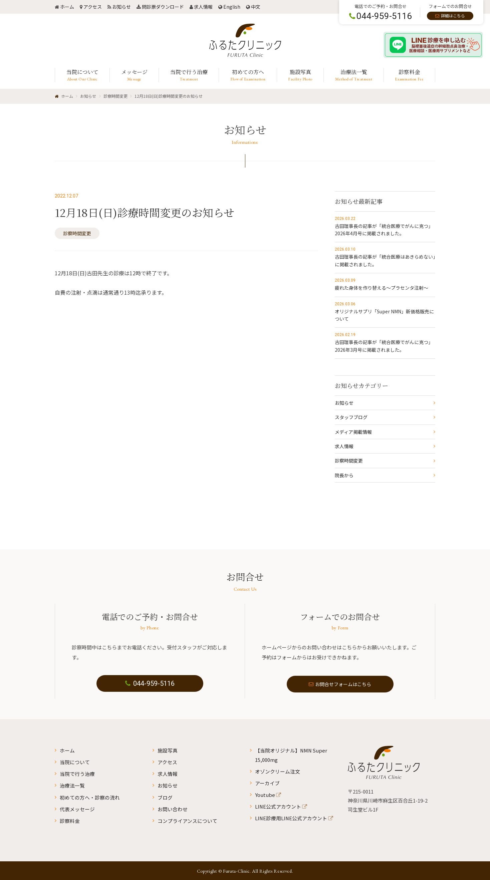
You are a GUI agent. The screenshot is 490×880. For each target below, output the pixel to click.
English (231, 6)
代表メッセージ (77, 808)
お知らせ (121, 6)
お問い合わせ (173, 808)
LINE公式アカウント (278, 805)
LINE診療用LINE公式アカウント (291, 817)
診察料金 (70, 819)
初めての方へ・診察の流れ (90, 796)
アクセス (92, 6)
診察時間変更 (77, 233)
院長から (344, 475)
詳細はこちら (453, 15)
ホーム (67, 6)
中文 (255, 6)
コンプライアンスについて (187, 819)
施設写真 (168, 750)
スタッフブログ (351, 417)
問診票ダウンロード (163, 6)
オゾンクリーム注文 (277, 771)
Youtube (265, 794)
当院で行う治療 (77, 773)
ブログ (165, 796)
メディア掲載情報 (353, 431)
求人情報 (203, 6)
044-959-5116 (150, 684)
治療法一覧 (72, 785)
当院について (75, 762)
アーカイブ (267, 782)
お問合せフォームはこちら (340, 684)
